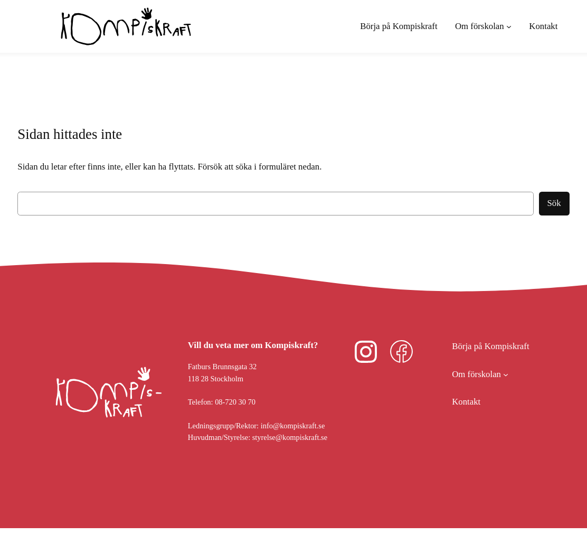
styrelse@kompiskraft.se (289, 437)
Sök (554, 203)
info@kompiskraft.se (293, 425)
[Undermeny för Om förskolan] (483, 26)
